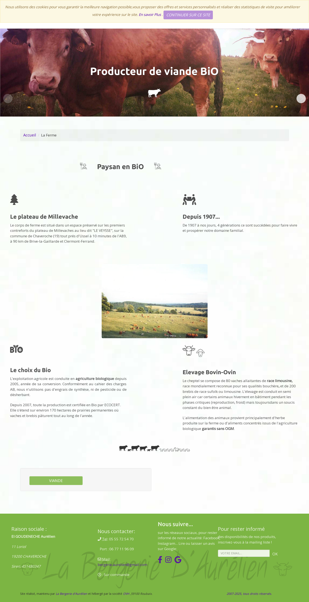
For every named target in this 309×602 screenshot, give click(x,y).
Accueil (29, 135)
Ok (235, 553)
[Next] (301, 98)
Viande (56, 493)
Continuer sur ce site (188, 14)
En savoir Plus (150, 14)
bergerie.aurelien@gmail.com (162, 564)
